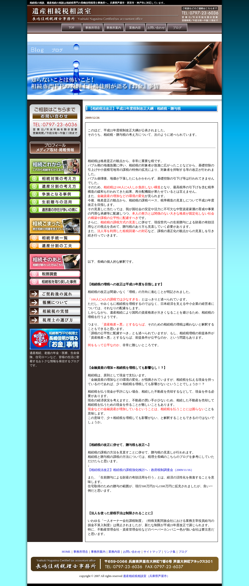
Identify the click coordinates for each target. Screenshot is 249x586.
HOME (66, 551)
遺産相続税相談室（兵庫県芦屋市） (146, 576)
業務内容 (135, 27)
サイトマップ (152, 551)
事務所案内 (114, 27)
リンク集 (170, 551)
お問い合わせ (156, 27)
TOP (71, 27)
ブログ (177, 27)
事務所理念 (92, 27)
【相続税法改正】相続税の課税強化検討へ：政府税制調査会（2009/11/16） (141, 470)
